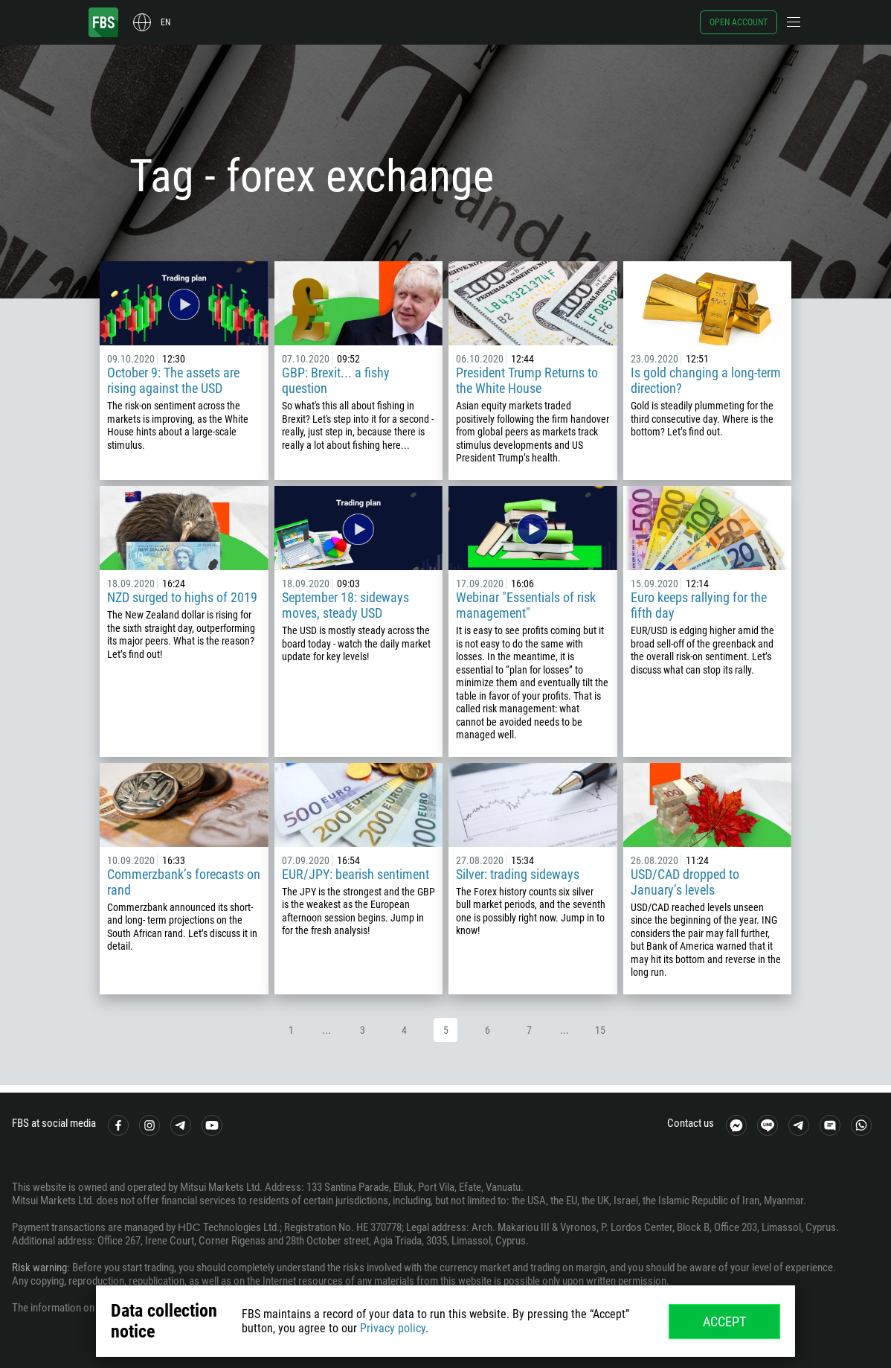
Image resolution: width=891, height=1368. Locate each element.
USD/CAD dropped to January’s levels (685, 882)
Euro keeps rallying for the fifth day (699, 605)
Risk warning (39, 1267)
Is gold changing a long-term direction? (706, 380)
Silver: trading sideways (517, 874)
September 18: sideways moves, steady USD (345, 605)
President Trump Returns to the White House (527, 380)
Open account (739, 22)
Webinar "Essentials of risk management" (526, 605)
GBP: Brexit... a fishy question (336, 380)
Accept (724, 1321)
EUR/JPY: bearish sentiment (355, 874)
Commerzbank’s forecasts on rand (183, 882)
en (165, 22)
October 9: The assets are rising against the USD (173, 380)
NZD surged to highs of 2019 (182, 597)
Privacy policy (392, 1328)
